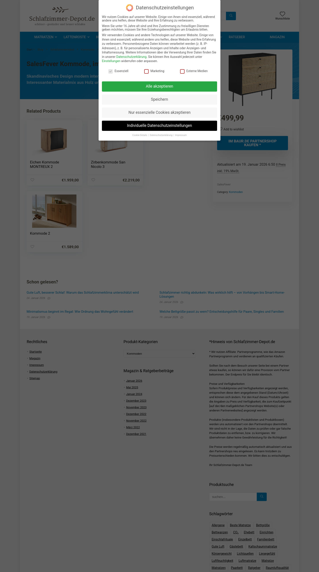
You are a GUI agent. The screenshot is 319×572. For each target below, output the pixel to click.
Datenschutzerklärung (131, 55)
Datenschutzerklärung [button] (161, 134)
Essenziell (118, 70)
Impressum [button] (181, 134)
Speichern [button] (159, 98)
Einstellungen (111, 60)
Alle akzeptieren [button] (159, 85)
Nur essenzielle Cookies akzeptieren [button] (159, 111)
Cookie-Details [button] (140, 134)
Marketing (154, 70)
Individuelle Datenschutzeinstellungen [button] (159, 124)
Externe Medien (194, 70)
